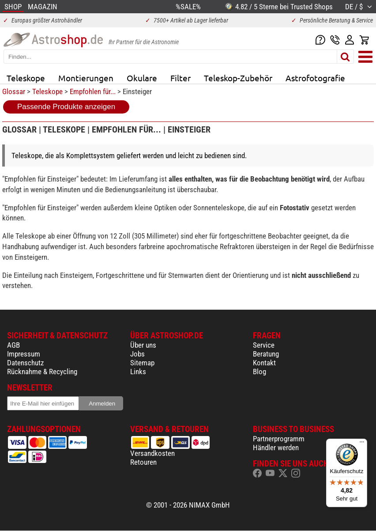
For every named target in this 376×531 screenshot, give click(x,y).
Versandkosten (152, 453)
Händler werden (276, 447)
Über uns (143, 345)
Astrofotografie (315, 77)
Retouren (143, 462)
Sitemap (142, 362)
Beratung (266, 353)
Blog (259, 371)
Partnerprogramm (279, 438)
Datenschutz (25, 362)
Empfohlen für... (93, 91)
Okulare (142, 77)
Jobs (137, 353)
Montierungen (85, 77)
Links (138, 371)
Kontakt (264, 362)
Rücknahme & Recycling (42, 371)
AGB (13, 345)
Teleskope (26, 77)
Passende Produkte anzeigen (66, 106)
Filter (180, 77)
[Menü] (362, 444)
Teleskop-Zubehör (238, 77)
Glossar (13, 91)
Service (263, 345)
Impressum (23, 353)
